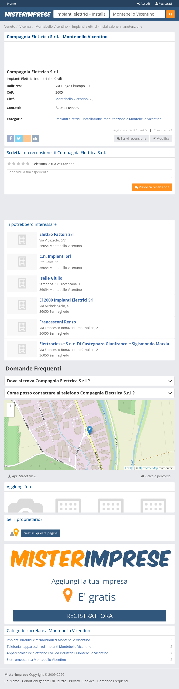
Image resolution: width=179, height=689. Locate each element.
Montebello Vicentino (51, 26)
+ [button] (10, 406)
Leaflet (129, 468)
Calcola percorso (156, 476)
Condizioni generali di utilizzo (44, 681)
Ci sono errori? (163, 130)
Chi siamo (11, 681)
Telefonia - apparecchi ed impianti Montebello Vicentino (49, 646)
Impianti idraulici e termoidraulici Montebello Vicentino (48, 640)
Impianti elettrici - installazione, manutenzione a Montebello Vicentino (108, 119)
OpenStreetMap (148, 468)
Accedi (143, 3)
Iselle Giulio (50, 278)
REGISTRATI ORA (89, 615)
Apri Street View (22, 476)
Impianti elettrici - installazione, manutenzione (107, 26)
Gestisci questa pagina (41, 533)
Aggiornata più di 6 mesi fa (130, 130)
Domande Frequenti (112, 681)
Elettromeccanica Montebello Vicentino (36, 659)
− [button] (10, 413)
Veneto (9, 26)
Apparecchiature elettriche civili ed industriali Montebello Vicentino (57, 653)
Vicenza (25, 26)
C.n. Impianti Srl (55, 256)
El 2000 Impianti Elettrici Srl (66, 300)
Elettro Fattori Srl (56, 234)
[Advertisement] (89, 54)
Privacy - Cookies (81, 681)
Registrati (163, 3)
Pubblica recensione (152, 187)
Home (11, 3)
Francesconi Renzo (57, 322)
